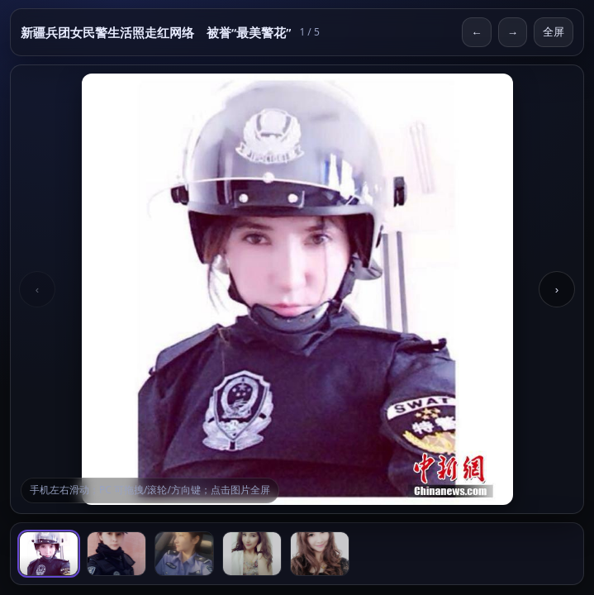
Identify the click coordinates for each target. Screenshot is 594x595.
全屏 (553, 32)
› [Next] (556, 289)
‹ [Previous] (37, 289)
